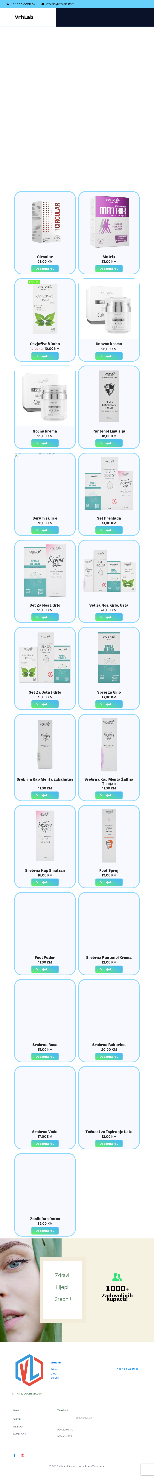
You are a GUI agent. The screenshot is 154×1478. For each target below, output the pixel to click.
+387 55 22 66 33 (127, 1369)
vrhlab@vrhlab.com (29, 1393)
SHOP (17, 1419)
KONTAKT (19, 1434)
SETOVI (18, 1426)
